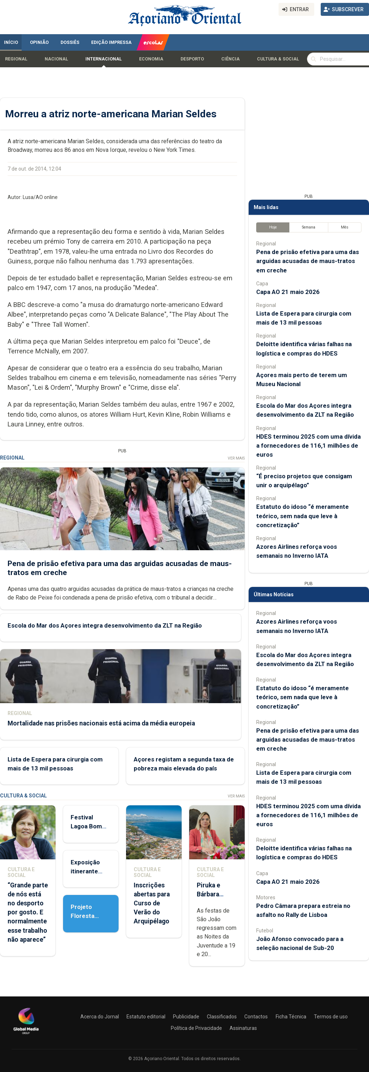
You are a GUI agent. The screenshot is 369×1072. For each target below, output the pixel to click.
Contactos (256, 1016)
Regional (16, 59)
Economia (151, 59)
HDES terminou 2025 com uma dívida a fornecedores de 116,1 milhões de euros (308, 445)
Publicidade (186, 1016)
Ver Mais (236, 458)
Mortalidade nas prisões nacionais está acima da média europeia (101, 723)
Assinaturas (243, 1028)
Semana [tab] (308, 227)
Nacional (56, 59)
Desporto (192, 59)
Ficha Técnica (291, 1016)
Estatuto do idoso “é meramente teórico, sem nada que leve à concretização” (302, 515)
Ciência (230, 59)
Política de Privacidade (196, 1028)
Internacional (103, 59)
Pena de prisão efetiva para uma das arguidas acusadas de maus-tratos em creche (307, 260)
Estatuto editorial (145, 1016)
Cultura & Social (278, 59)
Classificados (222, 1016)
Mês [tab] (344, 227)
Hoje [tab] (273, 227)
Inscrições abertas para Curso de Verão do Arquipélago (152, 903)
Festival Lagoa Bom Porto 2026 (87, 826)
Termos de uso (331, 1016)
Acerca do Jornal (99, 1016)
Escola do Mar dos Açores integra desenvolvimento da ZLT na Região (105, 625)
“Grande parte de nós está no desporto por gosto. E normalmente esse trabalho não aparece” (28, 912)
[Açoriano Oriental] (26, 1035)
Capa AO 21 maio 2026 (288, 291)
